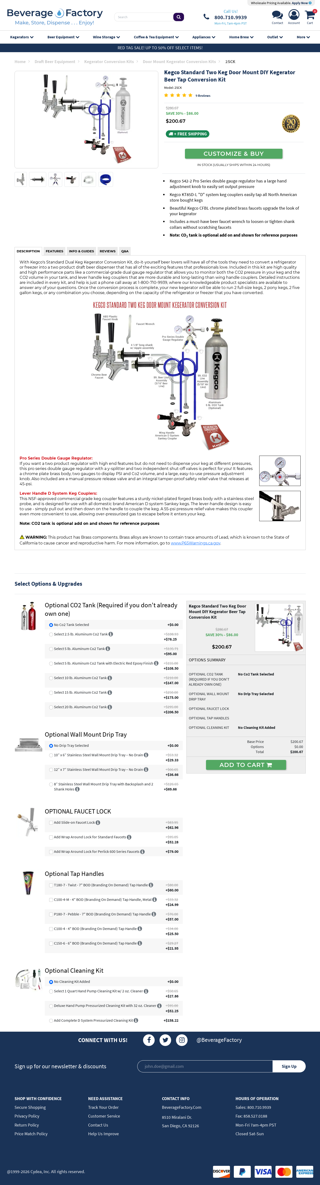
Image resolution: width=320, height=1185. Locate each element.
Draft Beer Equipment (57, 61)
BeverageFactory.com (181, 1107)
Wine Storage (106, 36)
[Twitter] (165, 1040)
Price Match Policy (31, 1133)
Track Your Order (103, 1107)
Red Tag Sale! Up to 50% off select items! (160, 47)
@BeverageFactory (219, 1040)
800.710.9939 (258, 1107)
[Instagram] (182, 1040)
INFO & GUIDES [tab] (81, 251)
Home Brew (241, 36)
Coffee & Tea (156, 36)
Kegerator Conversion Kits (111, 61)
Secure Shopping (30, 1107)
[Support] (277, 18)
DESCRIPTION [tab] (28, 251)
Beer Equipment (63, 36)
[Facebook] (149, 1040)
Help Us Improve (103, 1133)
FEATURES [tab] (54, 251)
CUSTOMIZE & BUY (234, 153)
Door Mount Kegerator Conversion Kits (181, 61)
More (303, 36)
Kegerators (21, 36)
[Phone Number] (225, 16)
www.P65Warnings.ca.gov (195, 543)
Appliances (203, 36)
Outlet (275, 36)
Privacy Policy (27, 1116)
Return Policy (27, 1125)
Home (22, 61)
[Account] (294, 18)
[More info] (110, 634)
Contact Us (98, 1125)
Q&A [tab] (125, 251)
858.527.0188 (255, 1116)
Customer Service (104, 1116)
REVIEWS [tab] (107, 251)
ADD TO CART (246, 764)
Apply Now (302, 3)
